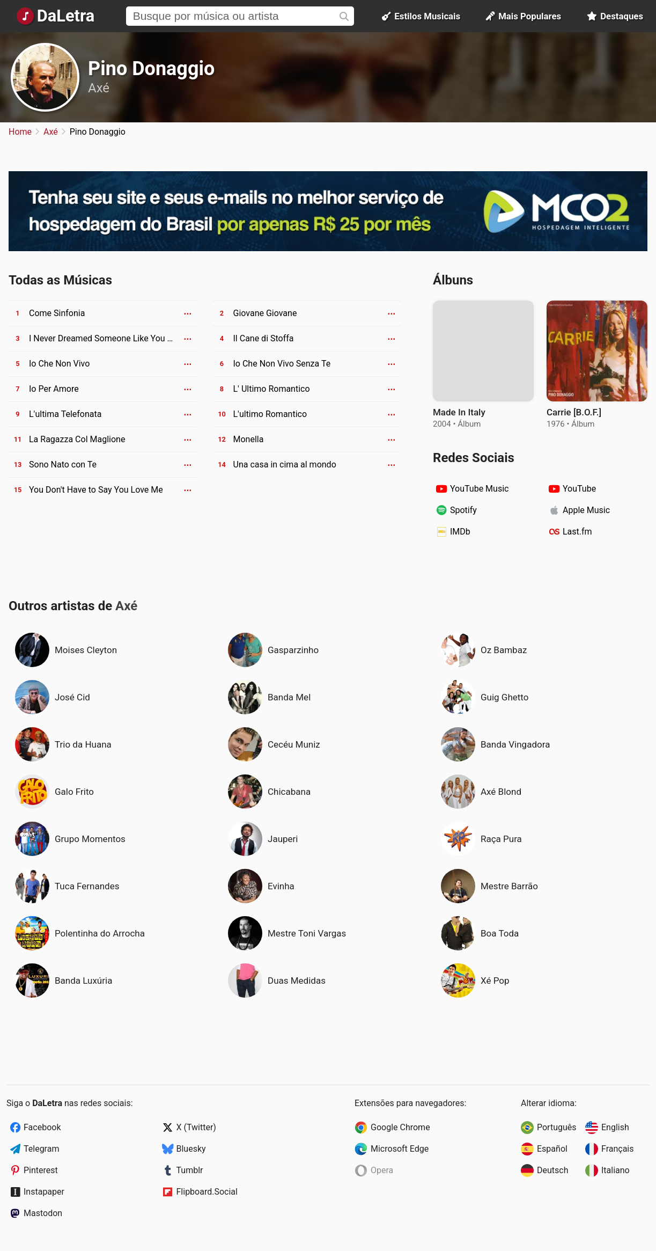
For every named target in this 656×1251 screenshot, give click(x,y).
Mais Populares (523, 16)
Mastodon (43, 1213)
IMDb (460, 531)
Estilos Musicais (421, 16)
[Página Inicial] (55, 16)
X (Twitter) (196, 1127)
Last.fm (577, 531)
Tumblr (189, 1170)
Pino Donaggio (151, 68)
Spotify (463, 510)
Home (20, 132)
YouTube (579, 489)
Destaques (615, 16)
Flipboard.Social (207, 1192)
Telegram (41, 1149)
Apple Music (586, 510)
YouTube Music (479, 489)
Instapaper (44, 1192)
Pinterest (41, 1170)
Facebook (42, 1127)
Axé (98, 88)
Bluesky (191, 1149)
